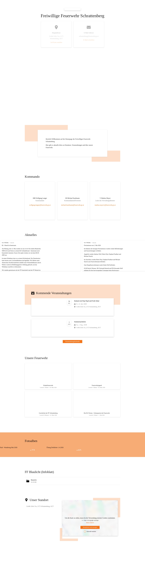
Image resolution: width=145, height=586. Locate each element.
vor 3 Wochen (101, 242)
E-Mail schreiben (88, 40)
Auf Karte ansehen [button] (56, 42)
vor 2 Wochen (5, 242)
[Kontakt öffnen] (40, 198)
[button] (72, 484)
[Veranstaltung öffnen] (72, 307)
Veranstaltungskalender (72, 341)
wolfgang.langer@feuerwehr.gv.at (40, 205)
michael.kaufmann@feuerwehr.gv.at (72, 205)
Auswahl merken (90, 535)
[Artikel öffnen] (48, 377)
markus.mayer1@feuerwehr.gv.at (105, 205)
